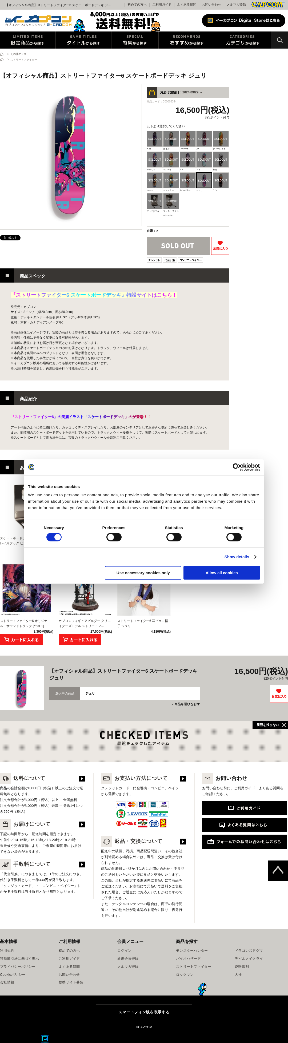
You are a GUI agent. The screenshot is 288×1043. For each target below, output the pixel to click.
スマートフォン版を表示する (143, 1012)
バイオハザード (188, 959)
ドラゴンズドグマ (249, 951)
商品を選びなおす (187, 704)
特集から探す (134, 40)
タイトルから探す (83, 40)
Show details (237, 556)
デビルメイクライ (249, 959)
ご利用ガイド (69, 959)
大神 (238, 975)
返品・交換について (131, 841)
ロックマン (185, 975)
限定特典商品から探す (27, 40)
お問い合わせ (211, 4)
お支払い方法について (134, 778)
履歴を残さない (268, 725)
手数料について (25, 864)
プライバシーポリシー (17, 967)
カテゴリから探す (243, 40)
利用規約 (7, 951)
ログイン (124, 951)
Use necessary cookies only (143, 572)
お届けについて (25, 824)
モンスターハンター (192, 951)
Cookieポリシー (12, 975)
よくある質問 (186, 4)
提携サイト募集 (71, 982)
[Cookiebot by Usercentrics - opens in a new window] (236, 467)
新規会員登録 (128, 959)
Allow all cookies (222, 572)
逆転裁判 (242, 967)
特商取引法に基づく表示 (19, 959)
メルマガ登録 (236, 4)
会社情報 (7, 982)
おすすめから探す (187, 40)
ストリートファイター (193, 967)
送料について (22, 778)
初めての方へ (69, 951)
